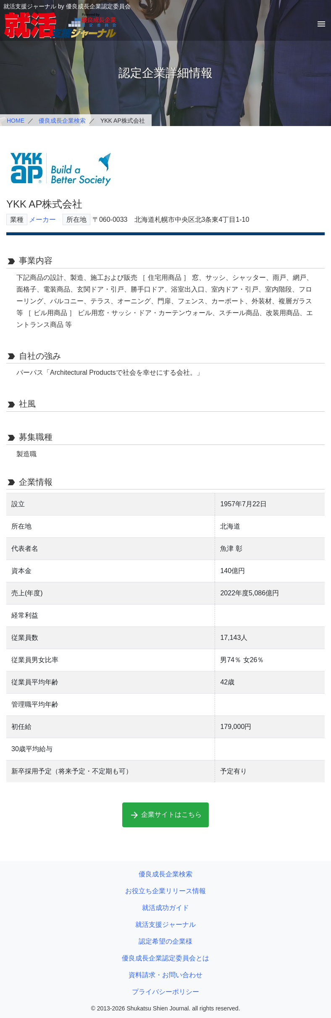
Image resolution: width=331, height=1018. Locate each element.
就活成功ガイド (165, 907)
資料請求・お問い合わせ (165, 975)
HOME (15, 120)
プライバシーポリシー (165, 991)
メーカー (42, 219)
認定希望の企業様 (165, 941)
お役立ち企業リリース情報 (165, 890)
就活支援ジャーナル (165, 924)
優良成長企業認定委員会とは (165, 958)
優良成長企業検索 (62, 120)
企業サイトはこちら (165, 815)
